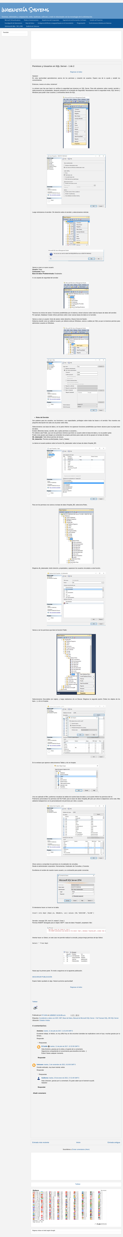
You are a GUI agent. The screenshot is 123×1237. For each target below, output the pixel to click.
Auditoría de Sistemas (32, 26)
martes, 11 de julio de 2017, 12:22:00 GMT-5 (64, 1046)
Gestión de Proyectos (96, 20)
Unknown (40, 1064)
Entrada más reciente (40, 1142)
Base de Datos (30, 23)
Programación (81, 23)
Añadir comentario (39, 1093)
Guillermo (44, 1078)
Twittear (34, 1001)
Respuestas (43, 1043)
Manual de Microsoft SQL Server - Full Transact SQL (90, 1018)
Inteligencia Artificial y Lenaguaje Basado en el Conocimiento (55, 23)
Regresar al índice (76, 72)
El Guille (44, 1046)
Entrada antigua (114, 1142)
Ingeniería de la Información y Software (74, 20)
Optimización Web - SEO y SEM (14, 26)
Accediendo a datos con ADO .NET (50, 1018)
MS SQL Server (113, 1018)
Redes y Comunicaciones (31, 20)
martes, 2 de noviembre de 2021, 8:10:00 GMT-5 (60, 1064)
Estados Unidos (45, 1020)
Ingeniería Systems (25, 10)
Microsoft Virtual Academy (12, 20)
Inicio (78, 1142)
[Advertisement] (63, 44)
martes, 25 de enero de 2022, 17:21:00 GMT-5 (64, 1078)
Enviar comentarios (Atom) (80, 1149)
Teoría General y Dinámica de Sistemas (100, 23)
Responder (40, 1038)
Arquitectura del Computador (50, 20)
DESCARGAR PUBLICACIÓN (42, 977)
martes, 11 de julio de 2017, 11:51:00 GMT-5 (58, 1031)
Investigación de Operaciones (13, 23)
